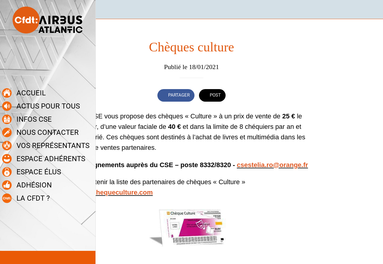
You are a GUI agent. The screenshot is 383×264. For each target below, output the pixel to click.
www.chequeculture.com (114, 192)
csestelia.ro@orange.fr (272, 165)
